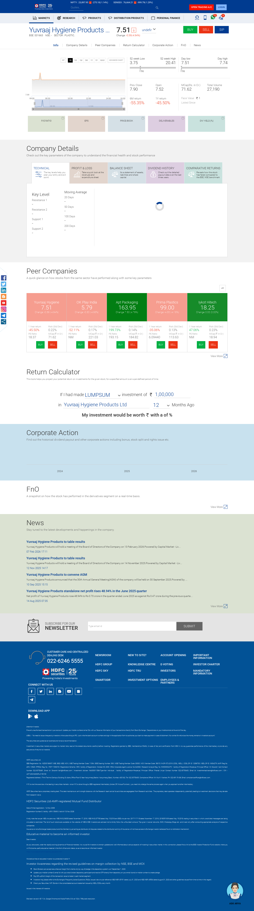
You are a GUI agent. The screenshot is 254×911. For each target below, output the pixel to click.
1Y (91, 60)
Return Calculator (134, 45)
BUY (40, 344)
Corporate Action (162, 45)
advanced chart (116, 60)
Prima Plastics (167, 302)
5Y (96, 60)
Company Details (76, 45)
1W (75, 60)
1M (81, 60)
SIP (221, 29)
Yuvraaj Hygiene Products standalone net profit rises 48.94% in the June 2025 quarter (86, 591)
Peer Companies (105, 45)
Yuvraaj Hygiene (46, 302)
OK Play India (87, 302)
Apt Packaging (127, 302)
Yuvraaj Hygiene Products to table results (55, 542)
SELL (52, 344)
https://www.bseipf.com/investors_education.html (44, 852)
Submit (189, 626)
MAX (102, 60)
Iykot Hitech (207, 302)
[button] (149, 30)
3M (86, 60)
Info (55, 45)
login (221, 7)
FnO (183, 45)
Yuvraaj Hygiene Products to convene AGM (56, 574)
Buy (190, 29)
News (197, 45)
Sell (206, 29)
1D (70, 60)
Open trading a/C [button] (201, 7)
